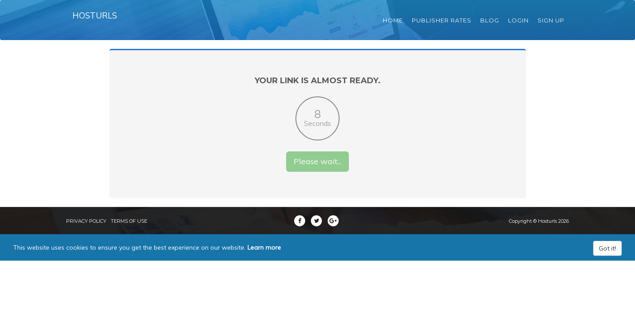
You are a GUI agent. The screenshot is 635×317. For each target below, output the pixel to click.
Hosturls (96, 22)
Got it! (607, 261)
